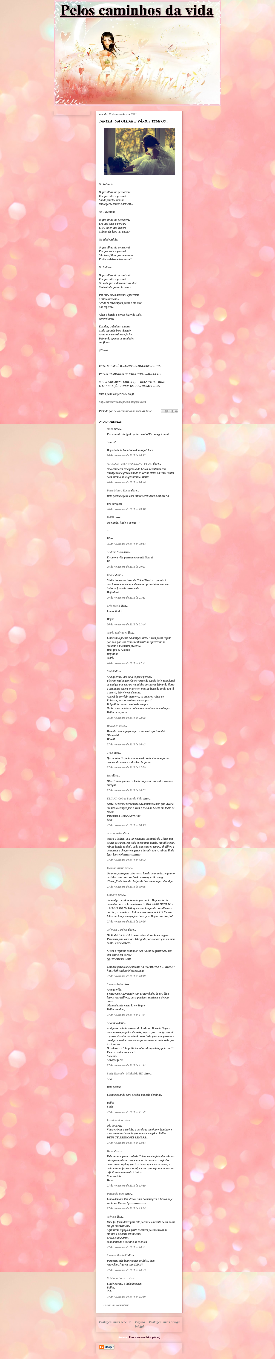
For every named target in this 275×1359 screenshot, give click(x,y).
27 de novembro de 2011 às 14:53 (126, 1270)
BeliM (110, 517)
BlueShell (112, 725)
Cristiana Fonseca (117, 1278)
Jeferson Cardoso (117, 929)
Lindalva (112, 894)
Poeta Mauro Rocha (118, 490)
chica (110, 428)
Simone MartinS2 (117, 1255)
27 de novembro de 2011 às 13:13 (126, 1142)
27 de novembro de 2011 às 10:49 (126, 975)
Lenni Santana (115, 1120)
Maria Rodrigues (117, 632)
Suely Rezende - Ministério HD (125, 1073)
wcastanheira (114, 833)
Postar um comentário (116, 1305)
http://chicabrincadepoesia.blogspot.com (122, 401)
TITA (110, 752)
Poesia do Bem (115, 1193)
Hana (110, 1151)
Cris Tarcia (113, 605)
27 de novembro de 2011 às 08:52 (126, 859)
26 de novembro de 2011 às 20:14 (126, 543)
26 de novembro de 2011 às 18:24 (126, 482)
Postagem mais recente (115, 1322)
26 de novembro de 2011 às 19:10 (126, 509)
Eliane (111, 574)
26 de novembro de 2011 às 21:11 (126, 597)
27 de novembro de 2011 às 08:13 (126, 825)
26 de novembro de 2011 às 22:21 (126, 663)
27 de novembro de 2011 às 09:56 (126, 921)
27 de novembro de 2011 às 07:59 (126, 767)
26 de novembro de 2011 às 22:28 (126, 717)
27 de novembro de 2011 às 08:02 (126, 790)
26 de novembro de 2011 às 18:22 (126, 455)
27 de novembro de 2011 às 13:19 (126, 1185)
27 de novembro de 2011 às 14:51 (126, 1247)
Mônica (111, 1216)
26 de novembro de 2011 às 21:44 (126, 624)
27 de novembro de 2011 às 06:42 (126, 744)
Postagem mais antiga (164, 1322)
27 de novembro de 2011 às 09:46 (126, 886)
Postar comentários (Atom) (144, 1337)
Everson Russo (115, 867)
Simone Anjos (115, 984)
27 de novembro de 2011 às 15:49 (126, 1296)
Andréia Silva (115, 551)
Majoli (111, 671)
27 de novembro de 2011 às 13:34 (126, 1208)
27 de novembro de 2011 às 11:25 (126, 1014)
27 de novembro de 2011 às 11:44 (126, 1065)
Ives (109, 775)
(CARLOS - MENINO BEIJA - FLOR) (129, 463)
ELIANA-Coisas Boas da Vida (124, 798)
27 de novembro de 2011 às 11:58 (126, 1112)
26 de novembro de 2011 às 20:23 (126, 566)
